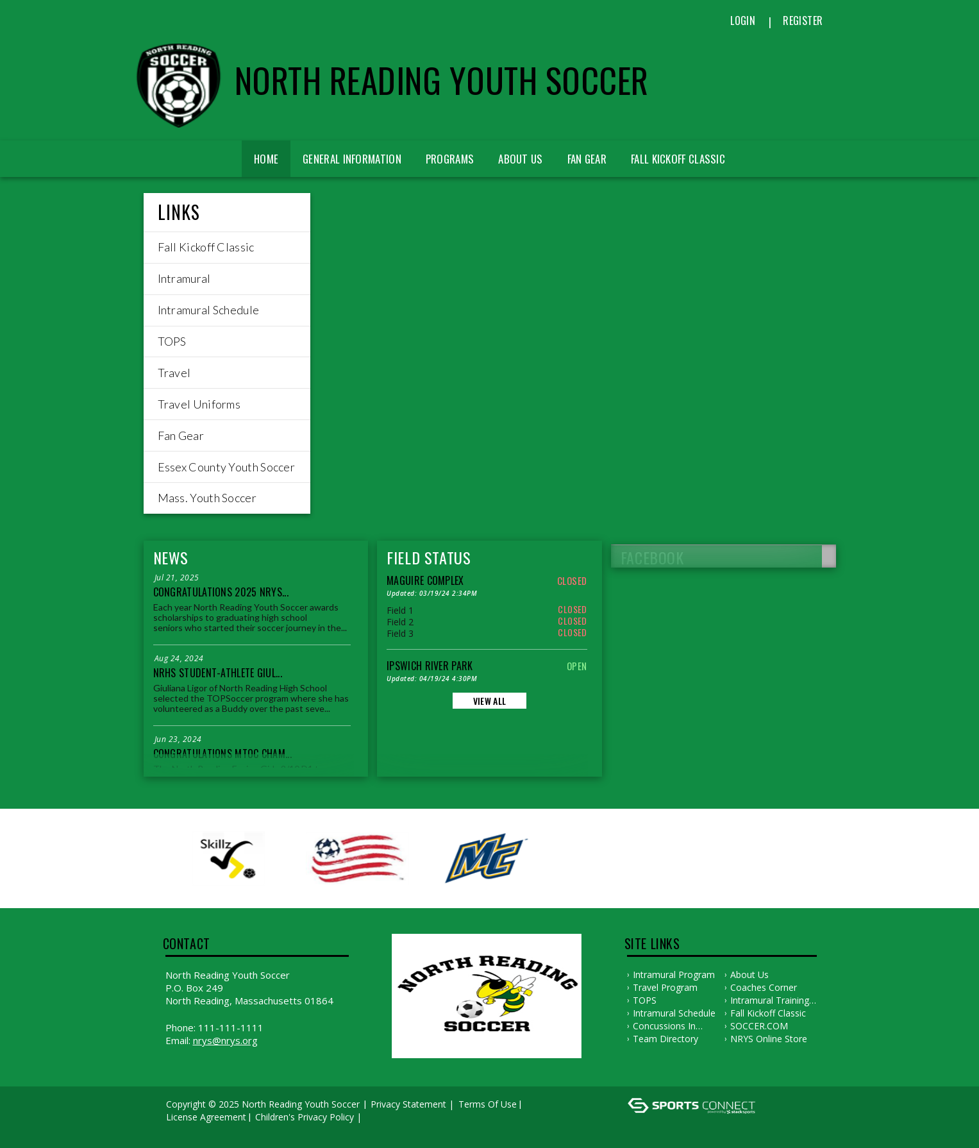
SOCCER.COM (759, 1026)
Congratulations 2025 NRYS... (221, 592)
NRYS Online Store (768, 1039)
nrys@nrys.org (225, 1040)
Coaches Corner (763, 987)
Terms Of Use (487, 1104)
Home (266, 159)
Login (742, 20)
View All (489, 700)
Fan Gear (587, 159)
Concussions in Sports (664, 1026)
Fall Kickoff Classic (768, 1013)
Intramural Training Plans (769, 1000)
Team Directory (665, 1039)
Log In (183, 1130)
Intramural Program (674, 974)
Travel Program (665, 987)
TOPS (645, 1000)
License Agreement (206, 1117)
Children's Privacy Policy (304, 1117)
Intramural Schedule (674, 1013)
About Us (520, 159)
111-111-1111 (231, 1027)
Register (803, 20)
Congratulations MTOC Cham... (222, 753)
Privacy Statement (408, 1104)
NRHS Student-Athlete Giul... (217, 672)
